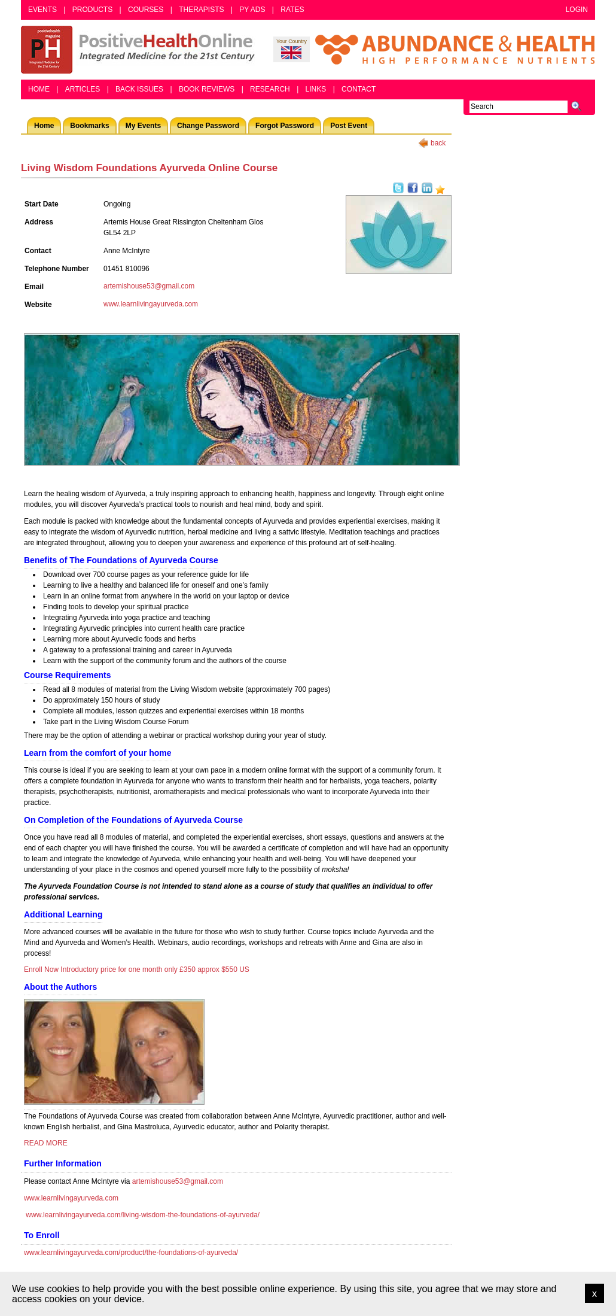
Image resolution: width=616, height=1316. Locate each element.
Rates (292, 9)
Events (42, 9)
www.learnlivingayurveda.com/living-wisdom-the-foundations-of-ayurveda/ (143, 1215)
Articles (82, 89)
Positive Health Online (140, 50)
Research (270, 89)
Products (92, 9)
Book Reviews (206, 89)
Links (316, 89)
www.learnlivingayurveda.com (150, 304)
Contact (358, 89)
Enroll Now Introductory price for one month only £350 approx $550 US (136, 969)
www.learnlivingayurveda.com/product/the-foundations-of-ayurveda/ (131, 1252)
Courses (145, 9)
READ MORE (46, 1143)
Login (577, 9)
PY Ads (252, 9)
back (438, 143)
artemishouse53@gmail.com (148, 286)
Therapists (201, 9)
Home (39, 89)
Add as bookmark (440, 189)
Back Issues (139, 89)
